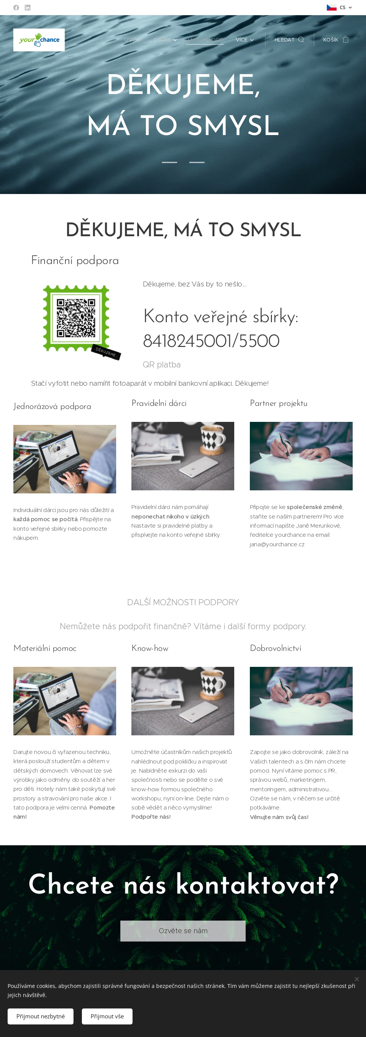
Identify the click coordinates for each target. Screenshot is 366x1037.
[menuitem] (137, 39)
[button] (289, 39)
